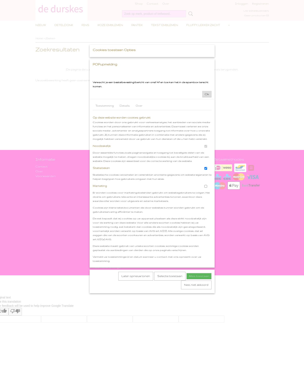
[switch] (205, 185)
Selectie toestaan (169, 315)
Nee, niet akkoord (196, 323)
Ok (207, 133)
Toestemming (104, 144)
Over (139, 144)
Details (125, 144)
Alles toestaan (199, 315)
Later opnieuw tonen (135, 315)
